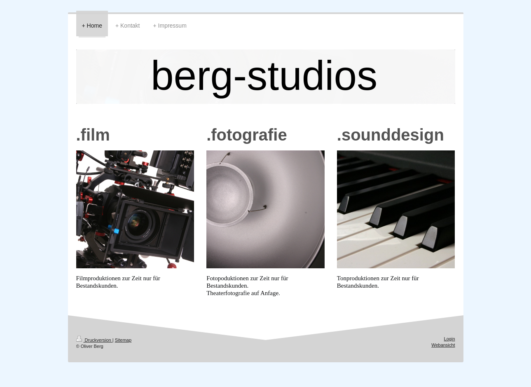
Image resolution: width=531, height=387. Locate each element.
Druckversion (94, 340)
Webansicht (443, 344)
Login (449, 338)
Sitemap (123, 340)
